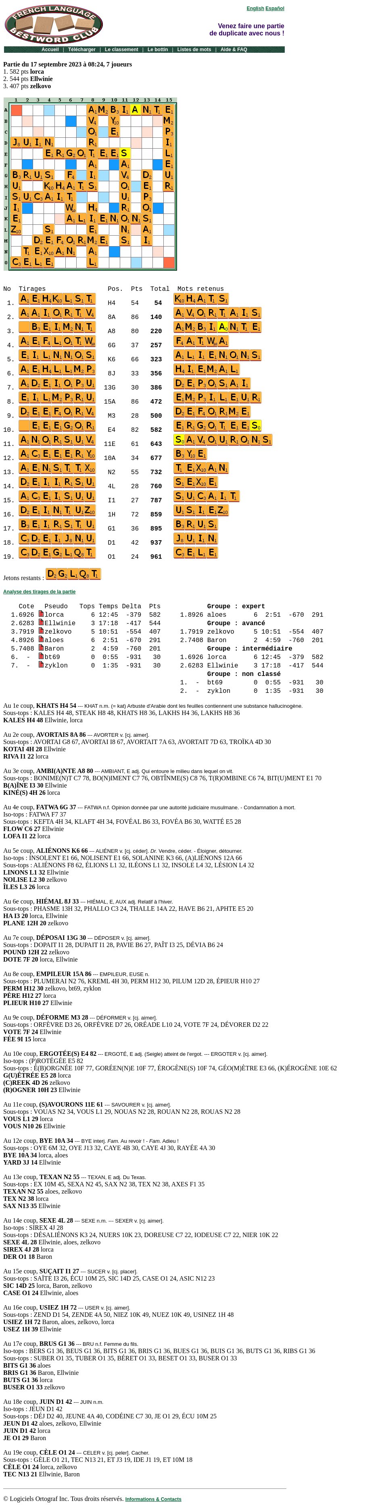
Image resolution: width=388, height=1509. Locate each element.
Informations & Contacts (153, 1499)
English (255, 8)
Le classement (121, 49)
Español (274, 8)
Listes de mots (194, 49)
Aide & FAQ (234, 49)
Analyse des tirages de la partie (39, 592)
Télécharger (82, 49)
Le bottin (158, 49)
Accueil (50, 49)
